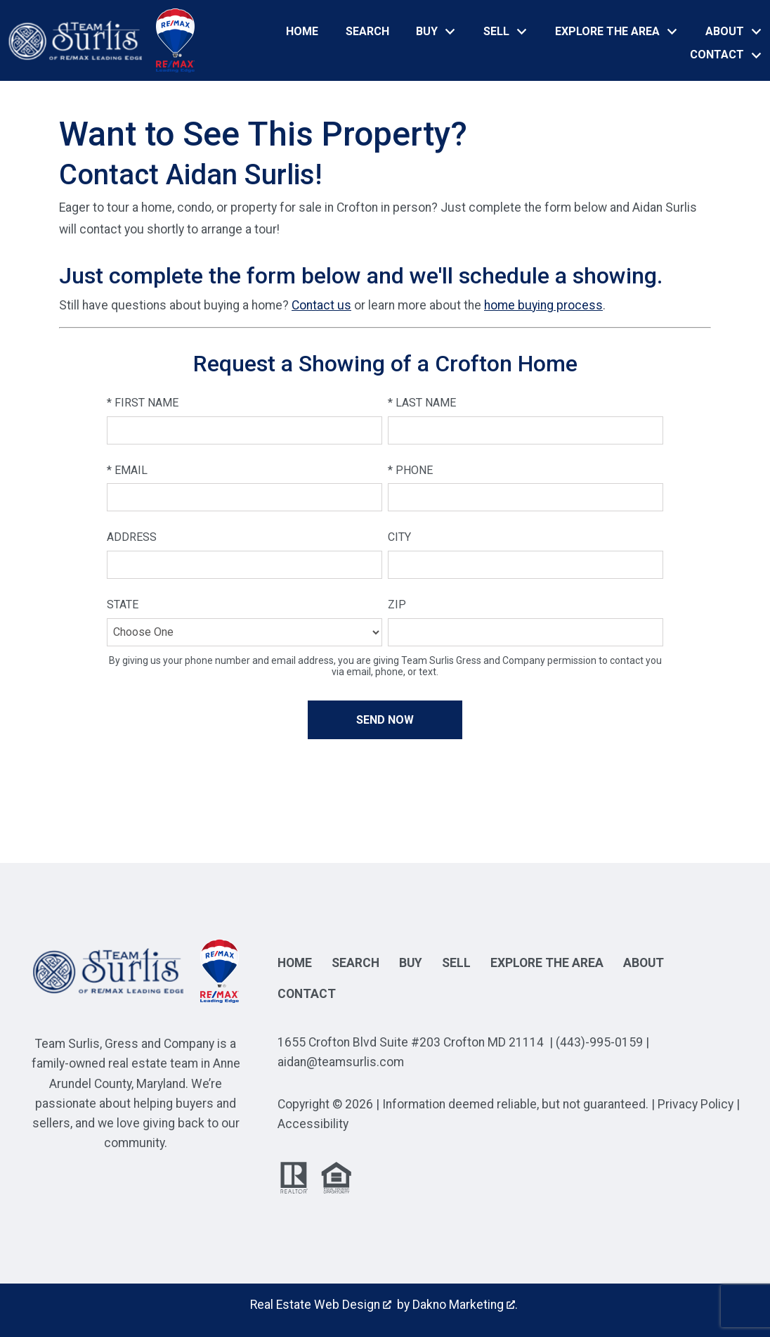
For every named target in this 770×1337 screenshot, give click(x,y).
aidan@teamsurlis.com (341, 1062)
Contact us (321, 305)
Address (132, 537)
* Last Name (422, 402)
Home (302, 31)
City (399, 537)
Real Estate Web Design (320, 1305)
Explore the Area (546, 963)
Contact (307, 994)
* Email (127, 470)
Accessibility (313, 1124)
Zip (397, 604)
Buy (410, 963)
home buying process (543, 305)
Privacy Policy (695, 1104)
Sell (456, 963)
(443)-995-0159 (599, 1042)
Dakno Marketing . (465, 1305)
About (643, 963)
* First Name (142, 402)
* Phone (410, 470)
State (122, 604)
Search (367, 31)
